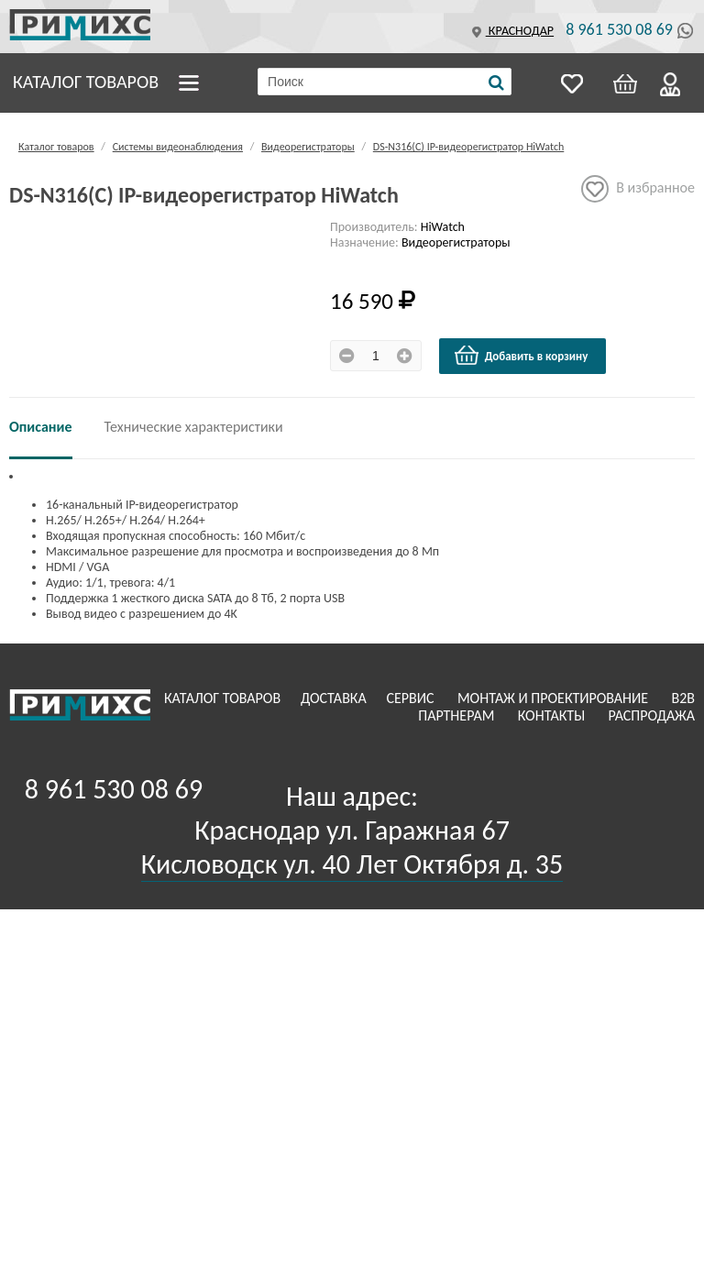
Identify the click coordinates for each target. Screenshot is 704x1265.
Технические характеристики (193, 426)
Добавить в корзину (520, 355)
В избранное (638, 189)
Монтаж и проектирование (554, 698)
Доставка (335, 698)
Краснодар (511, 30)
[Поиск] (496, 82)
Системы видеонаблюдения (178, 146)
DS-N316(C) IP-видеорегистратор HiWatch (468, 146)
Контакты (553, 715)
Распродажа (651, 715)
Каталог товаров (86, 82)
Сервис (411, 698)
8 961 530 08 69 (619, 29)
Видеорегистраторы (308, 146)
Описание (40, 426)
